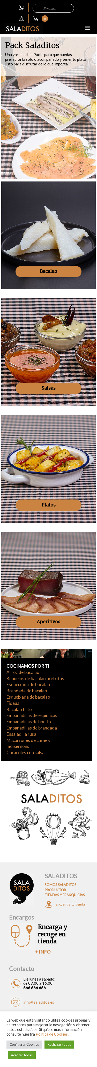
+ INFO (42, 952)
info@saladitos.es (38, 1002)
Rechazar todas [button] (59, 1044)
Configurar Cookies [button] (24, 1044)
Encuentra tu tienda (70, 904)
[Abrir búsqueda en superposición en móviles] (53, 8)
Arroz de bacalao (22, 672)
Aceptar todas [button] (22, 1055)
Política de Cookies (52, 1034)
